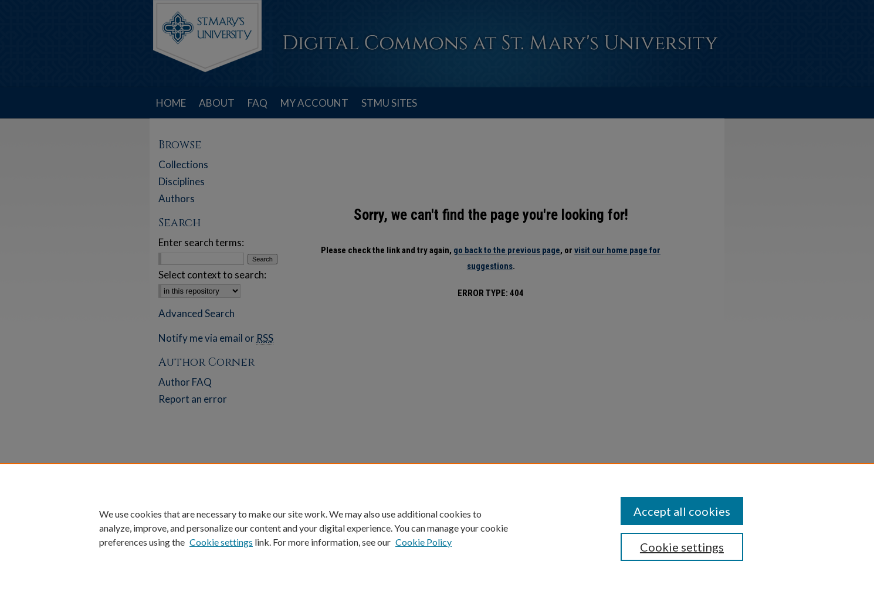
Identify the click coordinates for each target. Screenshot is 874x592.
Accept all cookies (682, 511)
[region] (437, 527)
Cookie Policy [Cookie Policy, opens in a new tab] (423, 541)
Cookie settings (221, 541)
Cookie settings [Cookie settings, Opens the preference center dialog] (682, 547)
